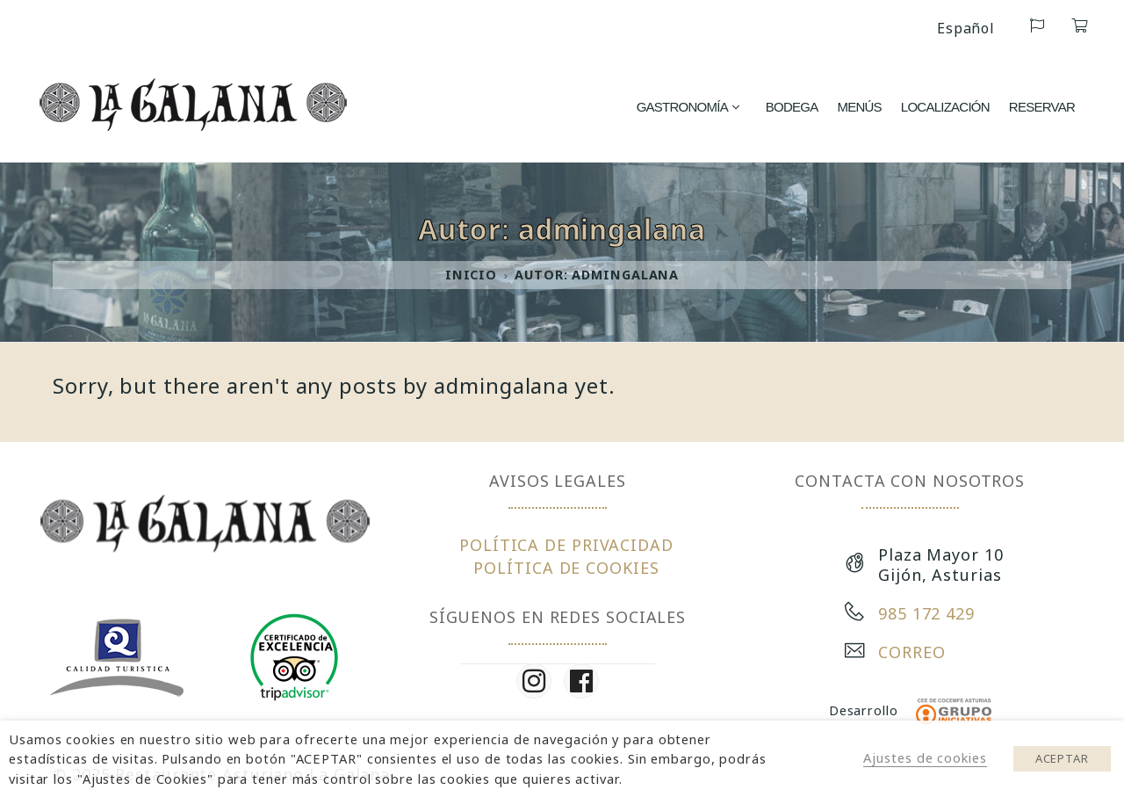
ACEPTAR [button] (1062, 758)
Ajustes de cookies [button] (924, 757)
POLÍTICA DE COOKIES (566, 567)
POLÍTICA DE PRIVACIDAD (566, 544)
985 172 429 (926, 613)
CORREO (911, 652)
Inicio (471, 274)
